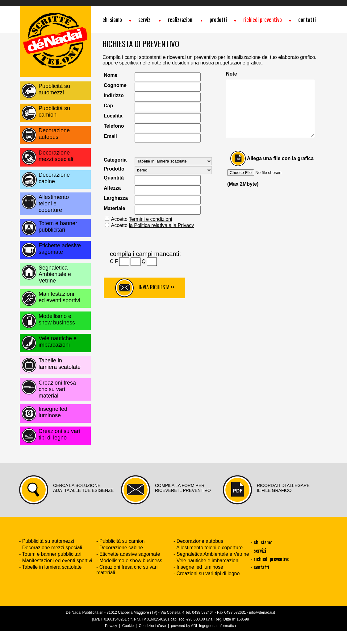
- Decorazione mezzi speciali (50, 547)
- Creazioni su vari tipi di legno (207, 573)
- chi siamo (261, 542)
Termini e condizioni (150, 219)
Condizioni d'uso (152, 626)
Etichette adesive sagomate (60, 248)
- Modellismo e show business (129, 560)
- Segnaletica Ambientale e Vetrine (211, 554)
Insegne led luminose (53, 412)
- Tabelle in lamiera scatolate (50, 567)
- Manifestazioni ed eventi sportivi (55, 560)
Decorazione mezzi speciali (56, 156)
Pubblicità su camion (54, 111)
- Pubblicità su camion (120, 541)
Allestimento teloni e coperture (54, 203)
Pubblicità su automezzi (54, 89)
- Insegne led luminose (198, 567)
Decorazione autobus (54, 133)
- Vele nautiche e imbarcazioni (206, 560)
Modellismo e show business (57, 319)
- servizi (258, 550)
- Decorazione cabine (119, 547)
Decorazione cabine (54, 178)
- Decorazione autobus (198, 541)
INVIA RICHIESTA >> (144, 287)
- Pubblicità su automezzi (46, 541)
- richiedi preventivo (270, 559)
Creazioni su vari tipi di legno (59, 434)
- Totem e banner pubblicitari (50, 554)
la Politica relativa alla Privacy (161, 225)
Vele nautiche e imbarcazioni (58, 341)
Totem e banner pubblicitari (58, 226)
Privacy (111, 626)
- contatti (260, 567)
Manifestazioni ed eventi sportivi (59, 297)
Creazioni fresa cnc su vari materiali (57, 389)
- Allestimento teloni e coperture (208, 547)
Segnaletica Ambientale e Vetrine (55, 274)
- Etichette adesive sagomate (128, 554)
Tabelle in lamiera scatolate (60, 363)
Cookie (128, 626)
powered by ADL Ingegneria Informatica (203, 626)
